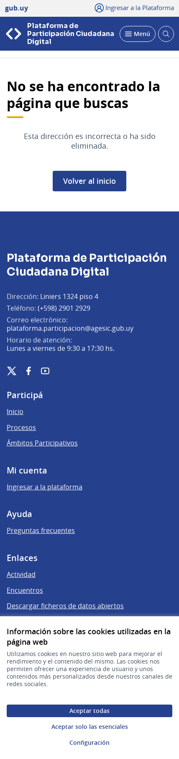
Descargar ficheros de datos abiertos (65, 605)
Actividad (21, 574)
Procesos (21, 427)
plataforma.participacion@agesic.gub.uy (70, 328)
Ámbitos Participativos (42, 443)
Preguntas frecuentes (41, 530)
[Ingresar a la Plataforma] (134, 7)
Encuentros (25, 590)
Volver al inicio (89, 181)
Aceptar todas (89, 711)
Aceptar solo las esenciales (89, 727)
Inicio (15, 411)
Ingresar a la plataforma (44, 486)
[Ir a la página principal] (60, 34)
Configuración (89, 742)
